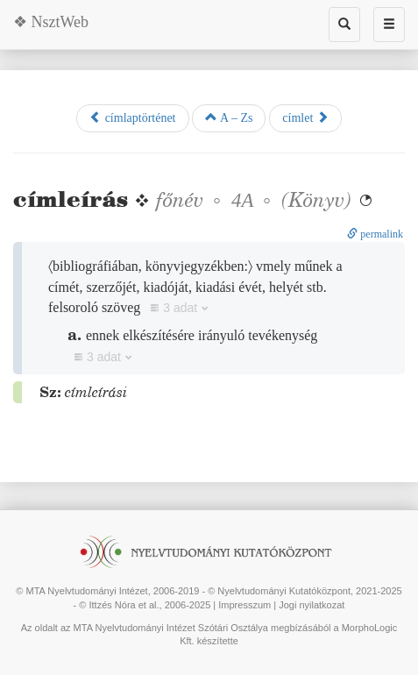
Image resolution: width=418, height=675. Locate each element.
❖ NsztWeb (51, 22)
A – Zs (228, 117)
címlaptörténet (132, 117)
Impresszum (244, 605)
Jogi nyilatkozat (311, 605)
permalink (375, 234)
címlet (305, 117)
